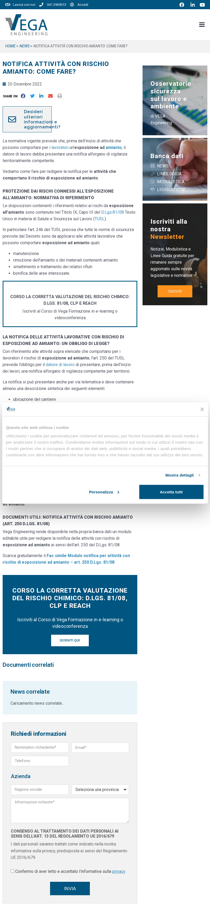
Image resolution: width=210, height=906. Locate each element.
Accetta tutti (171, 491)
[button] (11, 96)
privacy (118, 871)
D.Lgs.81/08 (112, 212)
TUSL (100, 218)
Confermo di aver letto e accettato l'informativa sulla (70, 871)
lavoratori (60, 147)
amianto (114, 147)
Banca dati (166, 156)
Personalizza (104, 491)
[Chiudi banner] (202, 409)
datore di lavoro (60, 364)
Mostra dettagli (179, 475)
